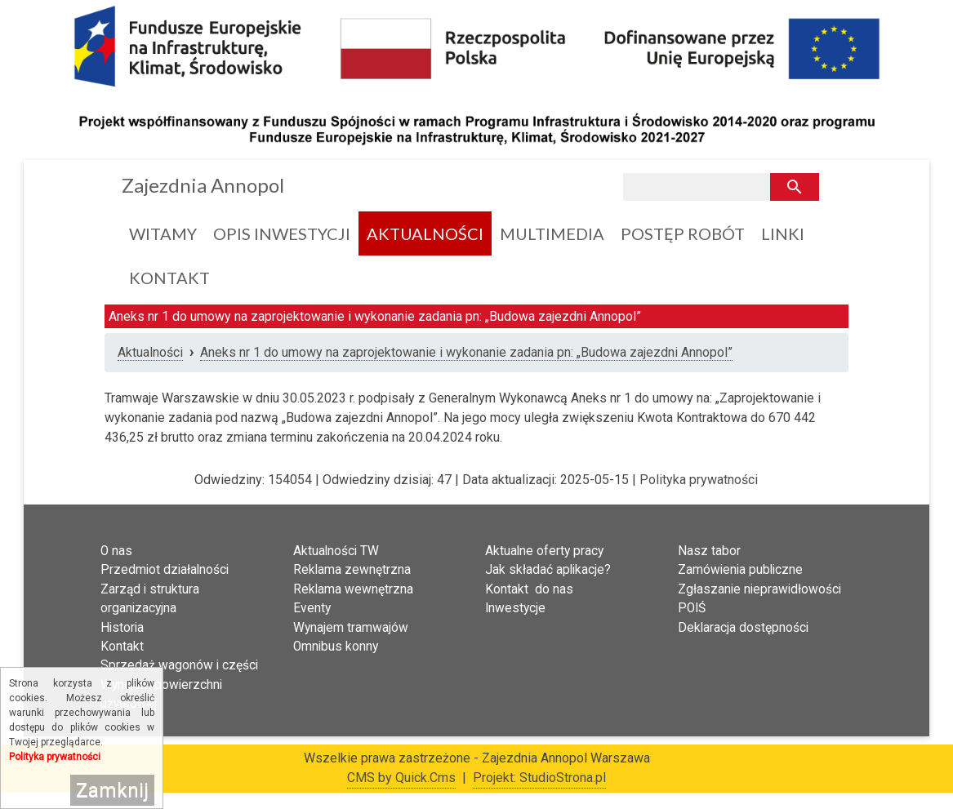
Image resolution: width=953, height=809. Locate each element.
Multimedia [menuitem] (552, 233)
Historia (122, 627)
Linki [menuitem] (782, 233)
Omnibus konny (335, 646)
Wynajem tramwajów (350, 627)
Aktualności (150, 352)
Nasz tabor (709, 551)
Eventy (312, 608)
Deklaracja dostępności (743, 627)
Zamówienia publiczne (740, 569)
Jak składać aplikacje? (548, 569)
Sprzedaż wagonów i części (179, 665)
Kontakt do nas (529, 589)
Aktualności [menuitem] (425, 233)
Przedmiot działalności (164, 569)
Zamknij (112, 790)
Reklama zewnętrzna (352, 569)
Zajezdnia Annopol (203, 185)
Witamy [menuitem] (163, 233)
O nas (116, 551)
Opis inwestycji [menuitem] (281, 233)
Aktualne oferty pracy (544, 551)
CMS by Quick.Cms (401, 777)
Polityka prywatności (698, 479)
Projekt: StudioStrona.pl (539, 777)
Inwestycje (515, 608)
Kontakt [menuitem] (169, 277)
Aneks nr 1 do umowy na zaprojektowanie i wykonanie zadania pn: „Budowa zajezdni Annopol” (466, 352)
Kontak (120, 646)
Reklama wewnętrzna (353, 589)
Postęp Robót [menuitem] (683, 233)
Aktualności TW (336, 551)
